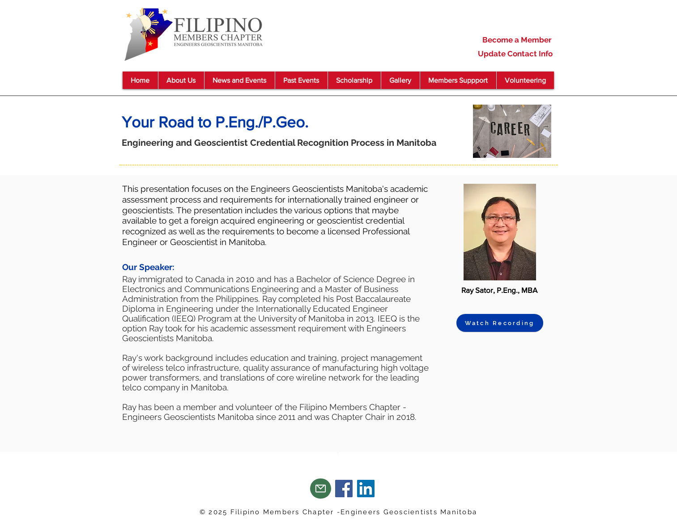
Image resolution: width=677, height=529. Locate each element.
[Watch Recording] (499, 323)
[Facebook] (344, 488)
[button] (239, 80)
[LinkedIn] (366, 488)
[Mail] (320, 488)
